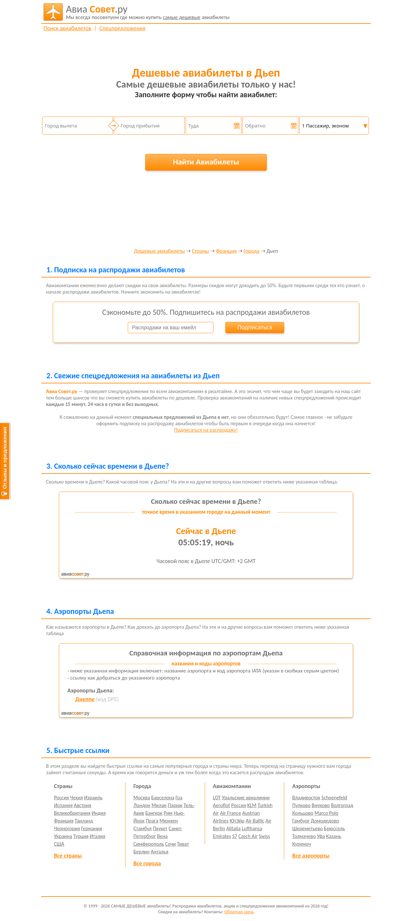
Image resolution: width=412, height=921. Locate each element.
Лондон (142, 805)
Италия (98, 836)
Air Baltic (255, 821)
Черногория (67, 828)
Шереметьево (307, 828)
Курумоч (301, 844)
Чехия (76, 797)
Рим (168, 813)
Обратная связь (239, 912)
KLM (252, 805)
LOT (216, 797)
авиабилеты (148, 12)
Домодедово (325, 821)
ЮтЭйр (236, 821)
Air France (230, 813)
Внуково (321, 805)
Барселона (162, 797)
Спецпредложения (122, 28)
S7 (234, 836)
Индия (98, 813)
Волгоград (342, 805)
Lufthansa (252, 828)
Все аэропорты (311, 855)
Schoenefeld (334, 797)
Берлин (142, 852)
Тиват (183, 844)
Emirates (222, 836)
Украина (63, 836)
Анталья (159, 852)
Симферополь (149, 844)
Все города (147, 863)
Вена (162, 836)
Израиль (93, 797)
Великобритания (72, 813)
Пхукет (160, 828)
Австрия (82, 805)
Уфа (321, 836)
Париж (175, 805)
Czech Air (248, 836)
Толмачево (304, 836)
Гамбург (301, 821)
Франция (226, 251)
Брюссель (334, 828)
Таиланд (84, 821)
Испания (63, 805)
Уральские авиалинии (245, 797)
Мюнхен (168, 821)
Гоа (178, 797)
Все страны (68, 855)
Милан (159, 805)
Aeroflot (221, 805)
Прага (152, 821)
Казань (333, 836)
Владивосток (306, 797)
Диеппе (84, 699)
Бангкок (153, 813)
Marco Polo (326, 813)
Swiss (264, 836)
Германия (91, 828)
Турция (81, 836)
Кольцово (302, 813)
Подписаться (254, 327)
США (59, 844)
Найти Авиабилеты (206, 162)
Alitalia (233, 828)
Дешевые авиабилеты (159, 251)
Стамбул (143, 828)
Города (251, 251)
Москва (142, 797)
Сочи (170, 844)
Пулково (301, 805)
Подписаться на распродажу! (206, 430)
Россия (61, 797)
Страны (200, 251)
